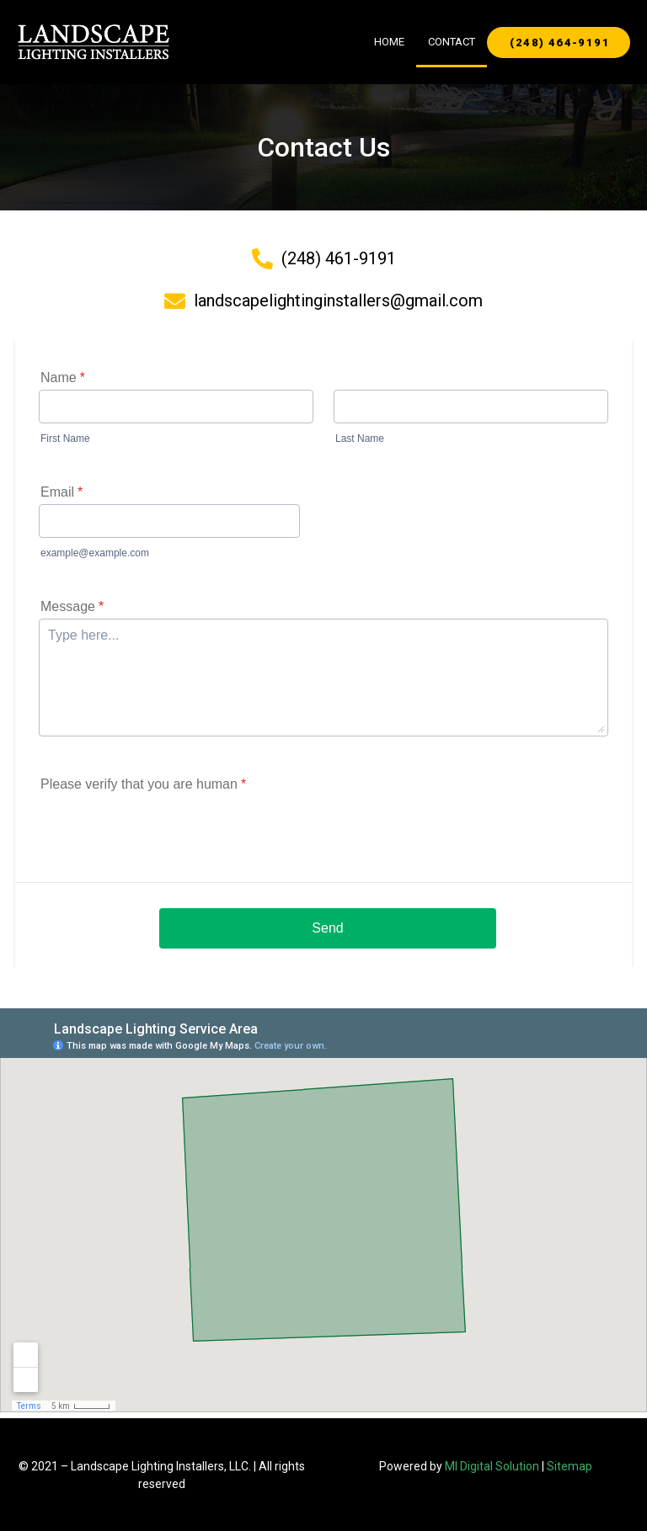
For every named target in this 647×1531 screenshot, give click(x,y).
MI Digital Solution (492, 1466)
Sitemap (569, 1466)
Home (389, 41)
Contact (451, 41)
